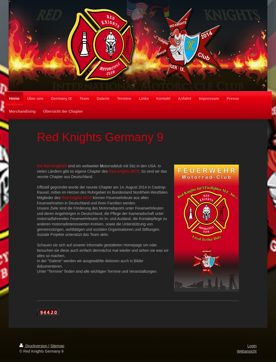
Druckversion (33, 346)
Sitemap (57, 346)
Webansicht (247, 351)
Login (252, 346)
